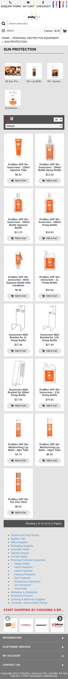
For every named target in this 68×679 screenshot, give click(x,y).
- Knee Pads (19, 588)
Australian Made (20, 549)
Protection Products (22, 595)
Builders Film (18, 538)
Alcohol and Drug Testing (25, 535)
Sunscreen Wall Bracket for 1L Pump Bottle (18, 337)
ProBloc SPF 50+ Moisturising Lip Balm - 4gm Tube (18, 447)
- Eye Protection (21, 577)
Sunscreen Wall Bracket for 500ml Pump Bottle (18, 392)
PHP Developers (33, 675)
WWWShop (50, 675)
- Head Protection (22, 570)
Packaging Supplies (22, 545)
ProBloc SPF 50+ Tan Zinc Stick (18, 500)
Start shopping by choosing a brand (34, 610)
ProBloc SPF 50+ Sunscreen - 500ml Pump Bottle (49, 222)
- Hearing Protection (23, 574)
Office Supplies (19, 542)
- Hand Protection (22, 567)
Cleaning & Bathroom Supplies (28, 599)
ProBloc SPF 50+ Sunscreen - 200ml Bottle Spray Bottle (49, 167)
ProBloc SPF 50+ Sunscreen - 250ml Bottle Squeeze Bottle (18, 223)
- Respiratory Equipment (25, 581)
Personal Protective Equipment (36, 38)
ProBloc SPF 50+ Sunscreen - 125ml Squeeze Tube (18, 167)
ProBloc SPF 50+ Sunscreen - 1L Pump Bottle (50, 280)
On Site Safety (19, 556)
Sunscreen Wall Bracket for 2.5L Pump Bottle (49, 337)
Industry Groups (20, 552)
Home (5, 38)
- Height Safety (20, 563)
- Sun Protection (21, 585)
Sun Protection (15, 41)
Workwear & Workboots (24, 592)
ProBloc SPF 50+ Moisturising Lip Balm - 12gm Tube (50, 447)
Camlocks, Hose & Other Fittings (29, 602)
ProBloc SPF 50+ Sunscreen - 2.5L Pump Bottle (50, 392)
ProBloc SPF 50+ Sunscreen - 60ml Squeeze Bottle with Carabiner (18, 281)
